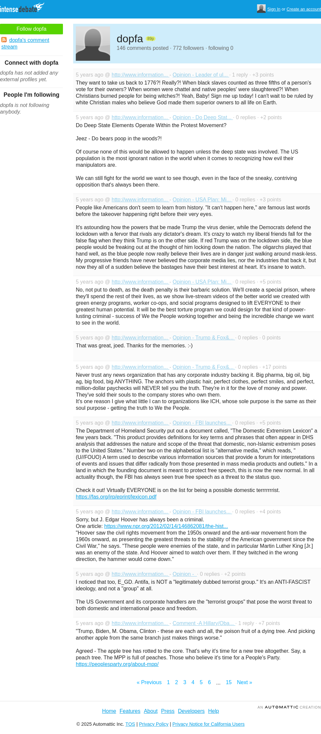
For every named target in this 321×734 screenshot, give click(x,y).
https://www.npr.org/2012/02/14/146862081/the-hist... (166, 526)
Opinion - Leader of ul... (201, 75)
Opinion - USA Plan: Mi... (202, 199)
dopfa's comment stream (25, 43)
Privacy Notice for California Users (208, 724)
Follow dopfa (31, 29)
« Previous (149, 682)
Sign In (273, 9)
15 (229, 682)
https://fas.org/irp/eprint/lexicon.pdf (116, 497)
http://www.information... (140, 75)
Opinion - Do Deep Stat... (203, 117)
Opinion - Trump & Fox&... (204, 337)
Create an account (303, 9)
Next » (244, 682)
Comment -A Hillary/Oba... (204, 623)
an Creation (289, 707)
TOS (130, 724)
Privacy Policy (154, 724)
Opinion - (185, 574)
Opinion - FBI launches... (202, 423)
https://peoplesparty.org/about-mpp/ (117, 664)
